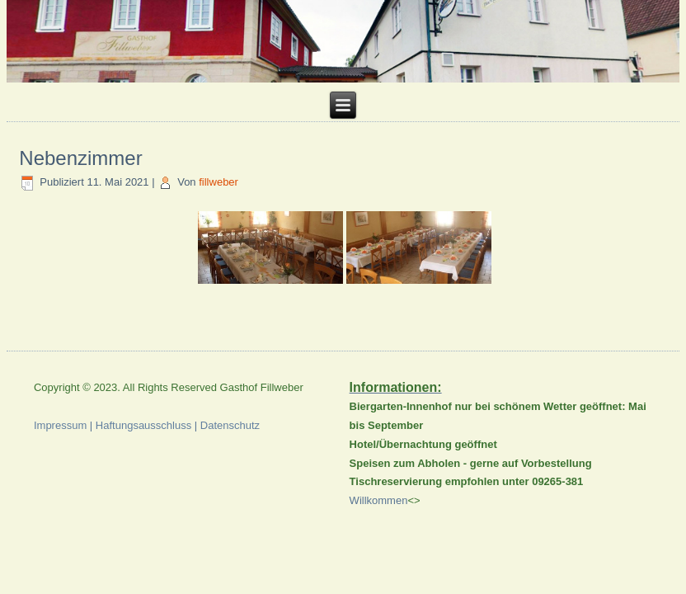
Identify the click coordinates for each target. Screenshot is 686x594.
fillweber (218, 182)
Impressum (60, 425)
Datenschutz (230, 425)
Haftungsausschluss (143, 425)
